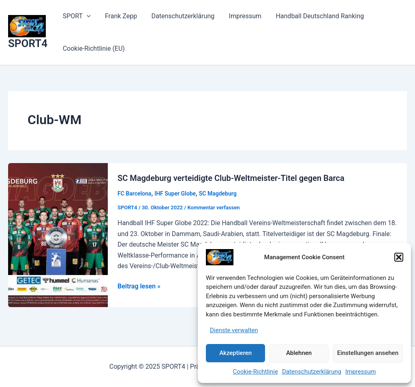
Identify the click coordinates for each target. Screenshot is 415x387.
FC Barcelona (134, 193)
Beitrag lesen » (139, 286)
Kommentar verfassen (213, 207)
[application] (86, 16)
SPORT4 (27, 43)
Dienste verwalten (234, 330)
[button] (399, 257)
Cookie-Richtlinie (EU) (93, 48)
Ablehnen (299, 353)
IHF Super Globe (175, 193)
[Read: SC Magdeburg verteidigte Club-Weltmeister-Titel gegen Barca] (58, 234)
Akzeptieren (235, 353)
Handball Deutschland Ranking (314, 16)
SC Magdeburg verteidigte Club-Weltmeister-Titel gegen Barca (231, 178)
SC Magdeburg (218, 193)
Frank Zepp (119, 16)
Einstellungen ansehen (367, 353)
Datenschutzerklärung (311, 371)
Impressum (360, 371)
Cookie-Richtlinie (255, 371)
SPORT (76, 16)
